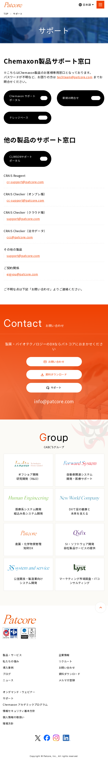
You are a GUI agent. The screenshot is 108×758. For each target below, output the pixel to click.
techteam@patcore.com (75, 77)
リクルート (65, 660)
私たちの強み (11, 660)
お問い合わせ (56, 360)
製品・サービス (12, 654)
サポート (56, 386)
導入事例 (8, 666)
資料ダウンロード (56, 373)
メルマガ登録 (67, 679)
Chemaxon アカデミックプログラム (25, 703)
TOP (6, 13)
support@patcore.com (23, 218)
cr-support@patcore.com (25, 181)
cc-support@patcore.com (26, 200)
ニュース (8, 679)
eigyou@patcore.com (23, 273)
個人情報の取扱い (13, 716)
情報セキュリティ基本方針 (19, 709)
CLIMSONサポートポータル (20, 158)
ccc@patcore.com (20, 236)
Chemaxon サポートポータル (22, 98)
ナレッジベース (18, 117)
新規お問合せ (71, 98)
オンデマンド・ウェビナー (19, 691)
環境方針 (8, 722)
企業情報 (64, 654)
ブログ (7, 672)
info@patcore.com (54, 400)
